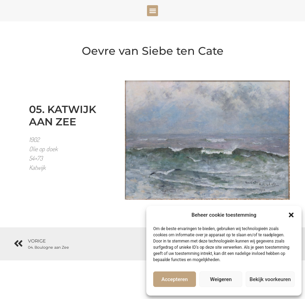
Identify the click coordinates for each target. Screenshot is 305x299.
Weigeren (221, 279)
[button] (291, 215)
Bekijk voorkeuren (270, 279)
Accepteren (174, 279)
